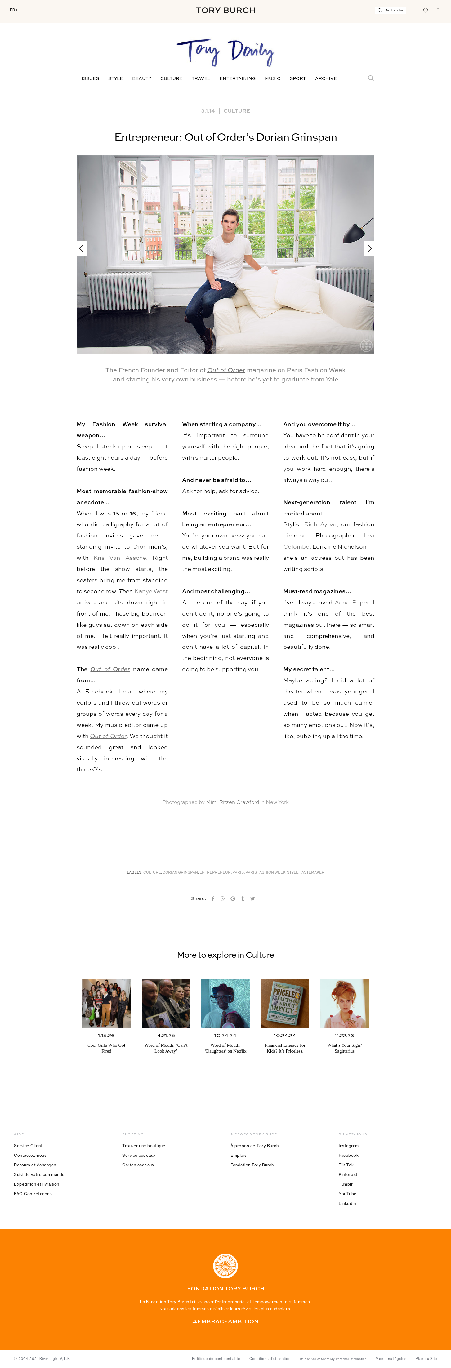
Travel (201, 79)
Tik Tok (346, 1164)
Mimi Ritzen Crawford (232, 802)
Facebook (349, 1155)
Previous (84, 248)
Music (272, 79)
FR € (14, 10)
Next (366, 248)
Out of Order (226, 371)
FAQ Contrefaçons (33, 1193)
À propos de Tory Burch (254, 1145)
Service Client (28, 1145)
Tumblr (346, 1184)
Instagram (349, 1145)
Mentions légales (391, 1359)
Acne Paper (351, 603)
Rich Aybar (320, 525)
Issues (90, 79)
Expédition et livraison (36, 1184)
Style (115, 79)
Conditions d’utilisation (270, 1359)
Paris (238, 873)
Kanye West (151, 592)
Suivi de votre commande (39, 1174)
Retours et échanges (35, 1164)
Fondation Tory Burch (252, 1164)
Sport (298, 79)
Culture (171, 79)
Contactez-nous (30, 1155)
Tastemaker (312, 873)
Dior (139, 547)
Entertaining (238, 79)
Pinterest (348, 1174)
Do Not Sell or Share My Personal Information (333, 1359)
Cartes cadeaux (138, 1164)
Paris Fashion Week (265, 873)
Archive (326, 79)
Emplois (238, 1155)
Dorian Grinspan (180, 873)
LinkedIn (347, 1203)
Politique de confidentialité (216, 1359)
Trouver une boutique (143, 1145)
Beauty (141, 79)
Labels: (135, 873)
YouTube (348, 1193)
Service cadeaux (139, 1155)
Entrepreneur (215, 873)
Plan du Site (426, 1359)
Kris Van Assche (119, 558)
